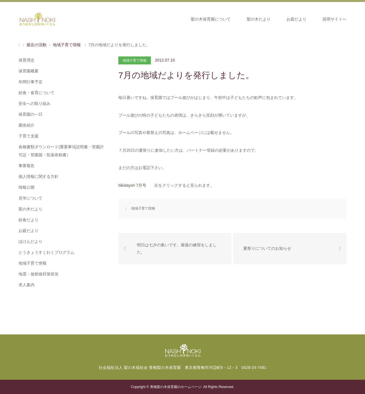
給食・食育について (36, 92)
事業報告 (27, 165)
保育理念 (27, 60)
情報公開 (27, 187)
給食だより (28, 220)
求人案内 (27, 285)
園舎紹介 (27, 125)
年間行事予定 (30, 82)
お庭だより (297, 19)
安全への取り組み (34, 103)
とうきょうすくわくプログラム (46, 252)
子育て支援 (28, 136)
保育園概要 (28, 71)
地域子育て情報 (135, 60)
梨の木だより (259, 19)
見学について (30, 198)
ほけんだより (30, 241)
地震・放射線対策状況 (38, 274)
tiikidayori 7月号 (132, 185)
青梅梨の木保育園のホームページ (175, 387)
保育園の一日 (30, 114)
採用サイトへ (334, 19)
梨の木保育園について (211, 19)
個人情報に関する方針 (38, 176)
